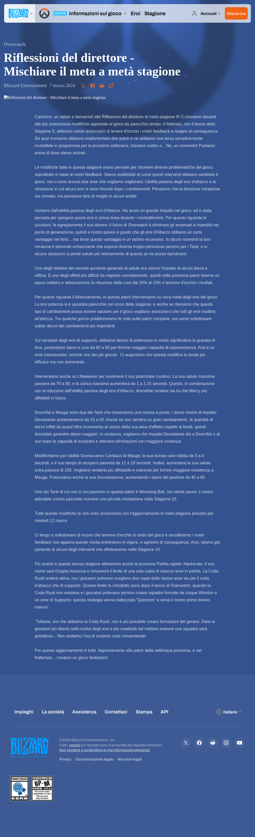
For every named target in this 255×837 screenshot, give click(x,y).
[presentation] (19, 13)
